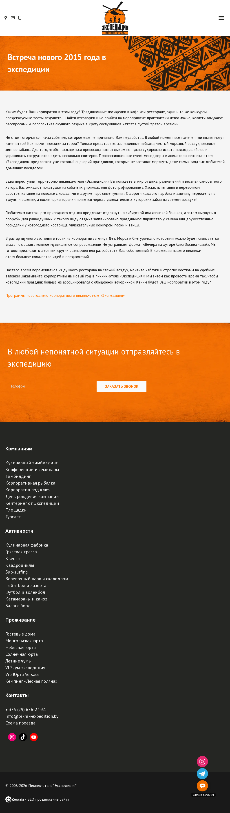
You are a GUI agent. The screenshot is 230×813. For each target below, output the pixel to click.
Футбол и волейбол (25, 592)
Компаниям (19, 448)
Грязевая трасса (21, 552)
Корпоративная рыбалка (30, 483)
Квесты (12, 558)
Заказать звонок (121, 386)
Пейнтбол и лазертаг (26, 585)
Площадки (16, 510)
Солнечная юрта (21, 654)
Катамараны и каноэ (26, 599)
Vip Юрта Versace (22, 674)
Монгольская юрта (24, 641)
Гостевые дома (20, 634)
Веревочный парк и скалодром (36, 579)
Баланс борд (18, 606)
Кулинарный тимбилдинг (31, 463)
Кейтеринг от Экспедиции (32, 503)
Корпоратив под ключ (28, 490)
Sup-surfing (16, 572)
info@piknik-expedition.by (31, 716)
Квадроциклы (19, 565)
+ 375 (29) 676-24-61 (25, 709)
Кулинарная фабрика (26, 545)
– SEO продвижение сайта (46, 799)
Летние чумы (18, 661)
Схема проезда (20, 723)
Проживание (20, 619)
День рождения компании (32, 496)
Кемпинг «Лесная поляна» (31, 681)
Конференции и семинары (32, 469)
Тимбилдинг (18, 476)
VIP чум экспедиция (25, 668)
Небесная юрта (20, 647)
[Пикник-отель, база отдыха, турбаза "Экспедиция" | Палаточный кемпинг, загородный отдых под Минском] (115, 21)
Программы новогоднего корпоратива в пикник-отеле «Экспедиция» (65, 301)
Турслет (13, 517)
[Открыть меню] (221, 20)
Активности (19, 530)
